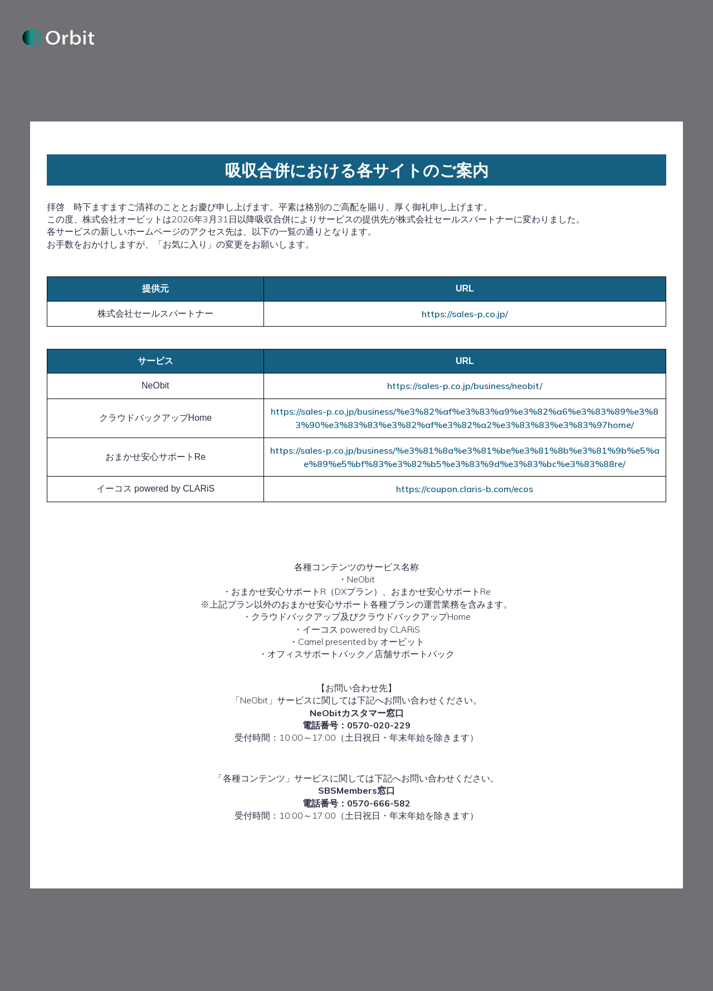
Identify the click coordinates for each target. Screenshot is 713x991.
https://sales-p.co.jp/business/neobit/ (465, 393)
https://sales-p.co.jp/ (465, 320)
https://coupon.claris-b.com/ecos (464, 496)
